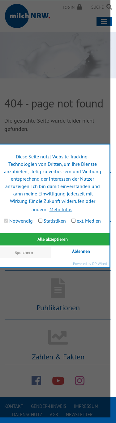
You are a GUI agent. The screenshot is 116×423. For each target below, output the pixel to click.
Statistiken (52, 221)
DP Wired (99, 263)
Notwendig (18, 221)
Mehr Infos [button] (60, 209)
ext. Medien (86, 221)
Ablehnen (81, 251)
